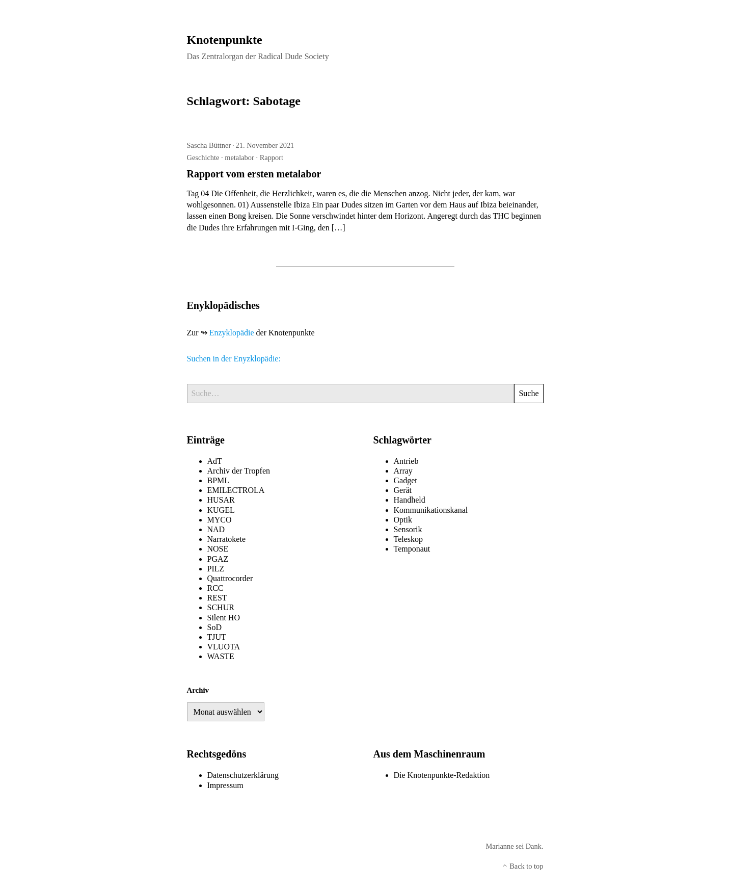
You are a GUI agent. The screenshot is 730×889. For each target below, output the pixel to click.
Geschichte (203, 157)
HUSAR (221, 499)
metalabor (239, 157)
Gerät (403, 490)
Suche (528, 393)
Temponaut (412, 548)
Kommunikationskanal (431, 510)
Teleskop (408, 539)
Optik (403, 519)
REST (217, 597)
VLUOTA (223, 646)
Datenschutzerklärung (243, 775)
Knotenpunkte (224, 39)
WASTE (220, 656)
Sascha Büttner (209, 145)
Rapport (271, 157)
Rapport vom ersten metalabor (254, 173)
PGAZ (218, 559)
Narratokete (226, 539)
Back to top (523, 866)
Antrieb (406, 461)
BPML (218, 480)
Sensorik (408, 529)
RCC (215, 588)
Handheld (409, 499)
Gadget (405, 480)
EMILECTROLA (236, 490)
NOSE (218, 548)
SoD (214, 627)
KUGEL (221, 510)
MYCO (219, 519)
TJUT (216, 637)
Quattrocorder (230, 578)
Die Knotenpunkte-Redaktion (442, 775)
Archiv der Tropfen (239, 470)
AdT (214, 461)
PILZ (216, 568)
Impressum (225, 785)
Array (403, 470)
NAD (216, 529)
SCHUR (220, 607)
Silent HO (223, 617)
